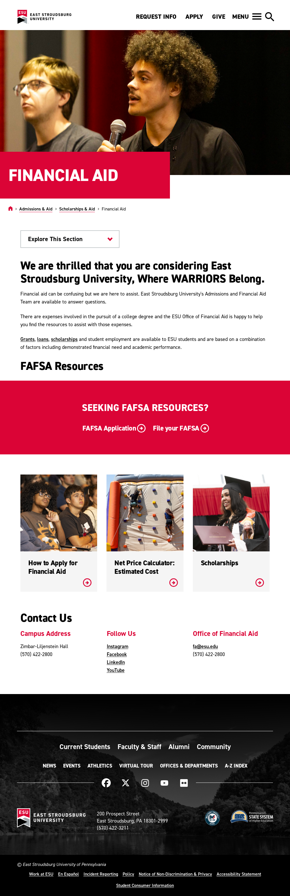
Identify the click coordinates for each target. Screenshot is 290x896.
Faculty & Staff (139, 746)
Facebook (117, 654)
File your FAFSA (180, 428)
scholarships (64, 339)
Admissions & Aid (35, 209)
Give (218, 16)
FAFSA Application (113, 428)
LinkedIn (116, 662)
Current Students (84, 746)
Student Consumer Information (145, 885)
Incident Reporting (101, 874)
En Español (68, 874)
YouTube (116, 670)
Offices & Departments (189, 765)
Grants (27, 339)
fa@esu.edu (205, 646)
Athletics (100, 765)
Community (214, 746)
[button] (246, 16)
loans (42, 339)
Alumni (179, 746)
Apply (194, 16)
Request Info (156, 16)
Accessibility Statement (239, 874)
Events (71, 765)
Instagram (117, 646)
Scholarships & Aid (77, 209)
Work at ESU (41, 874)
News (49, 765)
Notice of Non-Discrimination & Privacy (175, 874)
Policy (128, 874)
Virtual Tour (136, 765)
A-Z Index (236, 765)
